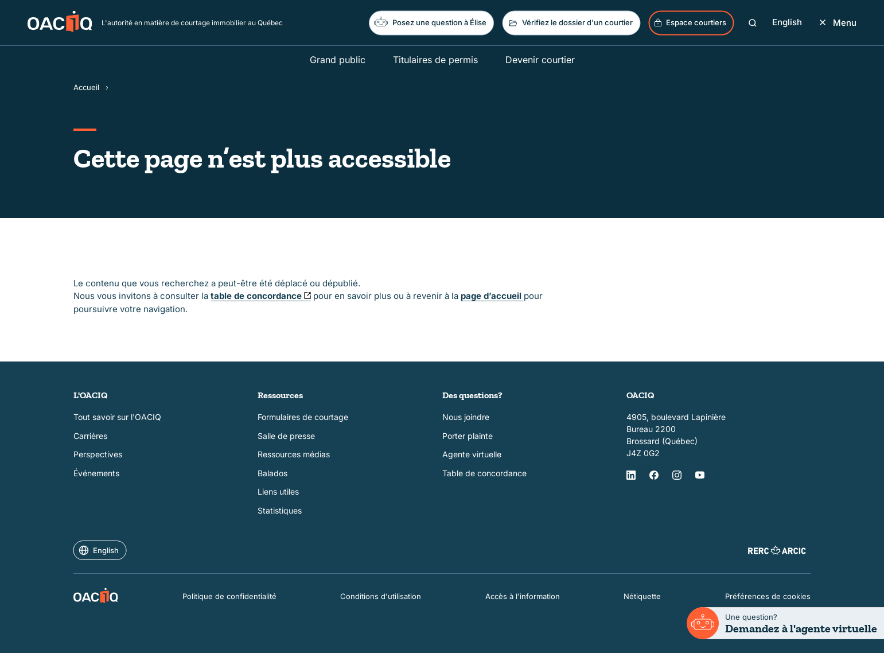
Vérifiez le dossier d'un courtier (570, 23)
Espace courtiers (689, 23)
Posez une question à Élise (430, 21)
